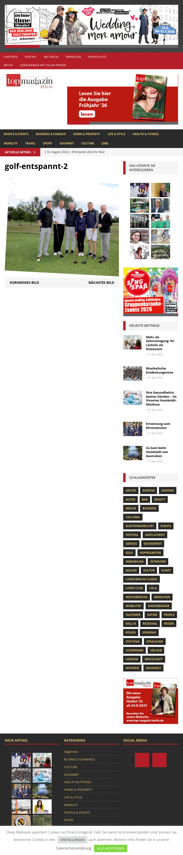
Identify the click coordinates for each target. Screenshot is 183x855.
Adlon (131, 490)
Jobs (105, 143)
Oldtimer (133, 615)
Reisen (169, 624)
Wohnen (132, 668)
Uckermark (134, 650)
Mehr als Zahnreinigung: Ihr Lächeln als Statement (160, 343)
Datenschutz (97, 56)
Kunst (166, 570)
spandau (149, 632)
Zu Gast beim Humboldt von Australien (157, 452)
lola (153, 588)
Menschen (162, 597)
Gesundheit (153, 544)
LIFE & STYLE (116, 134)
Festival (132, 535)
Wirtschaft (154, 659)
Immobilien (134, 561)
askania (167, 490)
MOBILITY (11, 143)
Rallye (131, 624)
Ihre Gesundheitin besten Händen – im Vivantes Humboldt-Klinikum (161, 398)
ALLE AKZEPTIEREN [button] (110, 848)
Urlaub (156, 650)
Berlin (131, 508)
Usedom (132, 659)
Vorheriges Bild (24, 282)
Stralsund (154, 641)
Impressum (73, 56)
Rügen (131, 632)
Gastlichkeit (155, 535)
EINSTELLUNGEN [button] (72, 840)
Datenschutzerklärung (73, 848)
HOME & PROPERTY (86, 134)
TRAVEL (30, 143)
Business (149, 508)
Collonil (133, 517)
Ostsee (152, 615)
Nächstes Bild (101, 282)
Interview (158, 561)
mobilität (133, 606)
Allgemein (71, 751)
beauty (159, 499)
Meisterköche (136, 597)
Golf (129, 553)
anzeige (148, 490)
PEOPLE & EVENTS (16, 134)
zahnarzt (153, 668)
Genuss (131, 544)
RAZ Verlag (51, 56)
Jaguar (131, 570)
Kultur (149, 570)
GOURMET (67, 143)
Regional (150, 624)
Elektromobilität (140, 526)
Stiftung (133, 641)
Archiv (8, 65)
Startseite (11, 56)
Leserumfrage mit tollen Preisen (43, 65)
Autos (130, 499)
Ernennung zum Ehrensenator (158, 426)
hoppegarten (150, 553)
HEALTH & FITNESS (145, 134)
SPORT (47, 143)
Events (166, 526)
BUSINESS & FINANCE (51, 134)
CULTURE (87, 143)
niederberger (158, 606)
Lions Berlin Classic (142, 579)
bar (145, 499)
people (169, 615)
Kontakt (30, 56)
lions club (134, 588)
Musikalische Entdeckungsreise (159, 370)
